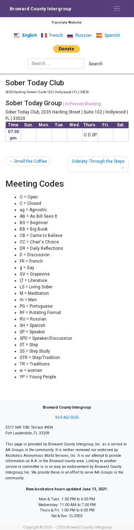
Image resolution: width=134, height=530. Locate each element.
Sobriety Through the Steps (98, 161)
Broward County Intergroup (40, 8)
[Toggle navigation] (117, 8)
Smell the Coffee (30, 161)
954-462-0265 (67, 417)
